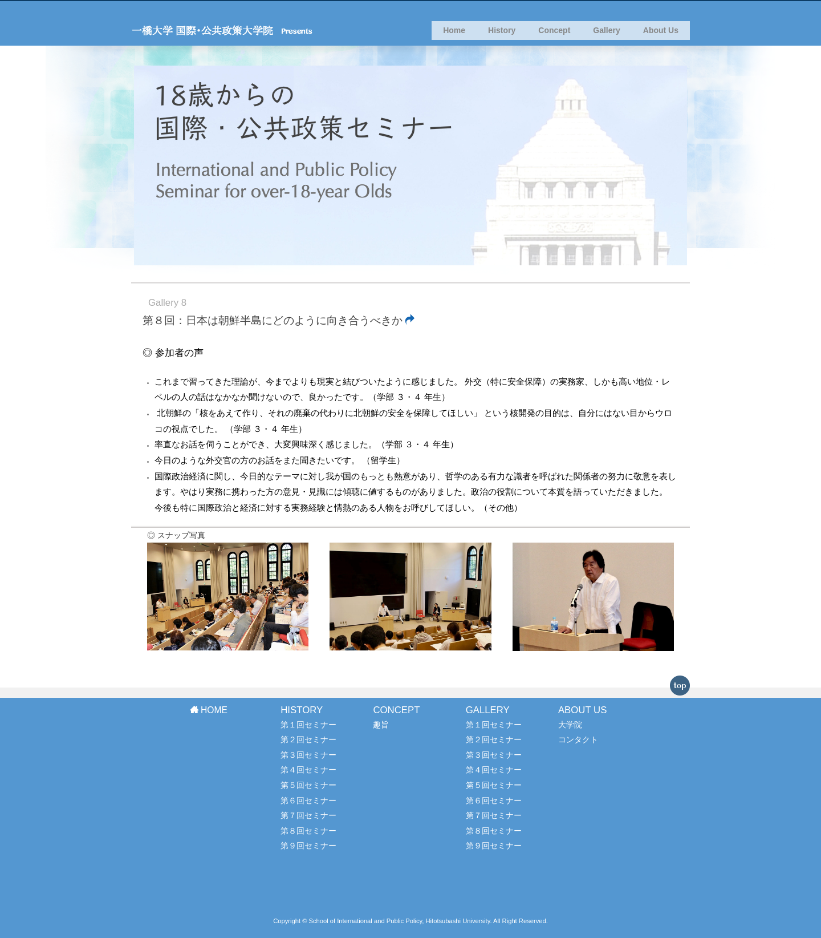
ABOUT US (582, 710)
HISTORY (302, 710)
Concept (554, 34)
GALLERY (488, 710)
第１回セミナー (308, 724)
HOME (208, 710)
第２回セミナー (308, 739)
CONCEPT (396, 710)
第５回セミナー (308, 785)
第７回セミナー (308, 815)
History (501, 34)
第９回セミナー (308, 845)
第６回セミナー (308, 800)
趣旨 (381, 724)
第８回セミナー (308, 830)
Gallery (606, 34)
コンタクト (578, 739)
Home (454, 34)
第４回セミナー (308, 769)
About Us (660, 34)
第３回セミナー (308, 754)
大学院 (570, 724)
